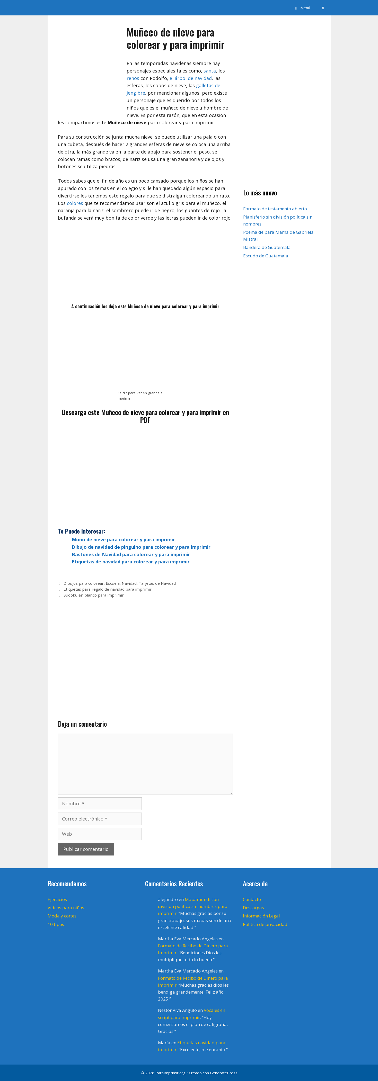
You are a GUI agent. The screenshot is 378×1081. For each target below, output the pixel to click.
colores (75, 203)
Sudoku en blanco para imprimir (94, 595)
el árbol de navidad (191, 78)
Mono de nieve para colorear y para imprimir (123, 539)
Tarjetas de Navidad (157, 583)
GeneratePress (224, 1072)
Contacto (252, 899)
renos (133, 78)
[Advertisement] (145, 265)
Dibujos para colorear (84, 583)
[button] (301, 7)
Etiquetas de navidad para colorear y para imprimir (131, 561)
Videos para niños (66, 908)
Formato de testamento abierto (275, 209)
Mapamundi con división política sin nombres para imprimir (192, 906)
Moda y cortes (62, 916)
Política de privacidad (265, 924)
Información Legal (261, 916)
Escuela (113, 583)
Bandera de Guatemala (267, 247)
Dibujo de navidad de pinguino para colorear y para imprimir (141, 547)
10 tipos (56, 924)
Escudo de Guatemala (265, 256)
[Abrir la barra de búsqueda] (322, 7)
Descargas (253, 908)
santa (210, 71)
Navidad (129, 583)
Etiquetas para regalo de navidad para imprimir (108, 589)
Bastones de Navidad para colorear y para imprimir (131, 554)
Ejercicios (57, 899)
